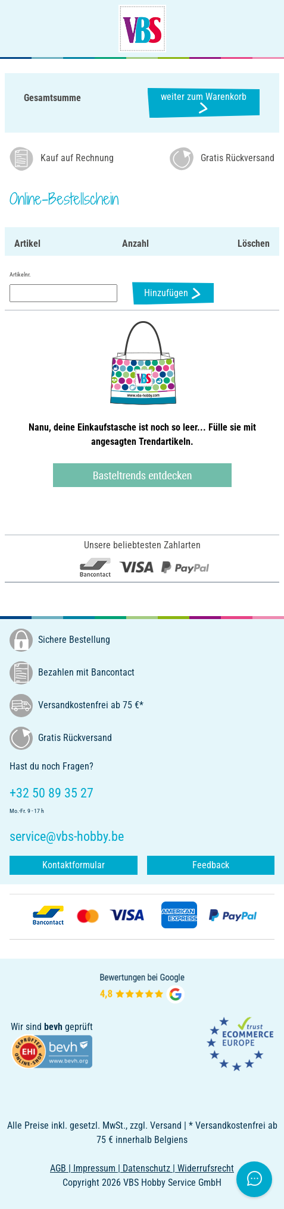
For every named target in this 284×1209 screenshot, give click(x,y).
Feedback (210, 865)
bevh (53, 1026)
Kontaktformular (73, 865)
